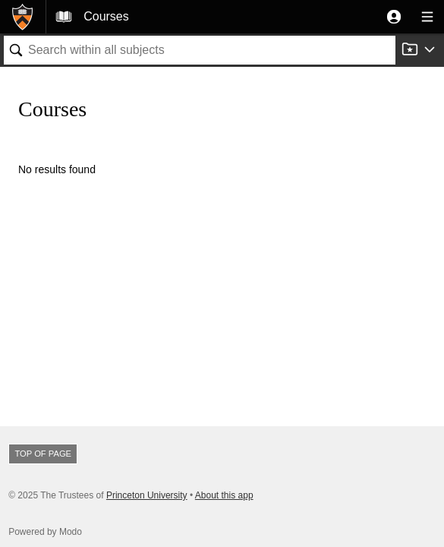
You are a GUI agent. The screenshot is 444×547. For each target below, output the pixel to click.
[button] (394, 16)
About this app (224, 495)
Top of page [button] (42, 453)
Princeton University (146, 495)
